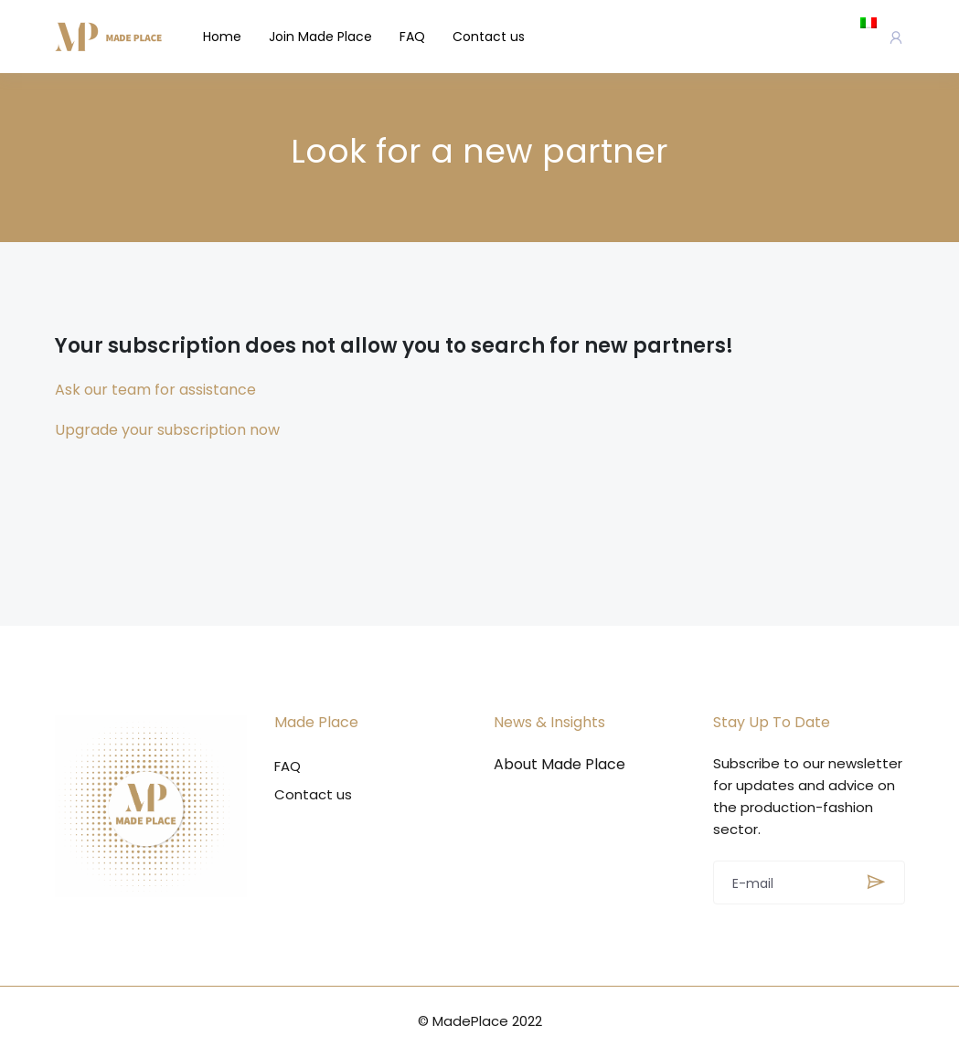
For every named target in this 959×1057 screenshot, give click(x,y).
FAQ (412, 36)
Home (222, 36)
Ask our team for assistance (155, 389)
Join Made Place (320, 36)
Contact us (489, 36)
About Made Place (559, 765)
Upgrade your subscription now (167, 429)
